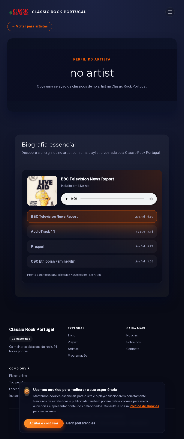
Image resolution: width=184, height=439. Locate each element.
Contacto (132, 349)
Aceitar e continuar (43, 422)
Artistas (73, 349)
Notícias (132, 335)
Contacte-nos (21, 339)
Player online (18, 376)
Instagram (16, 396)
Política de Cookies (144, 405)
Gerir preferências (80, 422)
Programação (77, 355)
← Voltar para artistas (30, 26)
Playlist (73, 342)
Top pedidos (17, 382)
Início (71, 335)
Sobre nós (133, 342)
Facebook (16, 389)
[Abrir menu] (170, 12)
